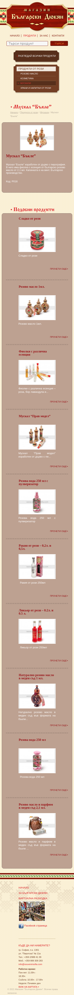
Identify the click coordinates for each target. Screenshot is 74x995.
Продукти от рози (29, 112)
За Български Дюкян (33, 893)
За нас (44, 35)
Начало (15, 35)
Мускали (44, 112)
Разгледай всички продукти (37, 56)
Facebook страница (33, 925)
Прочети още (58, 269)
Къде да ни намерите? (34, 945)
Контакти (58, 35)
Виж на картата (28, 987)
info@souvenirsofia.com (30, 964)
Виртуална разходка (33, 898)
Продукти (29, 35)
